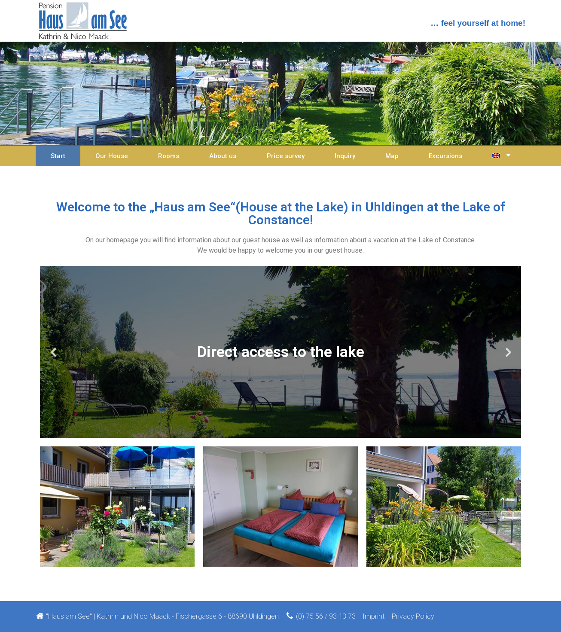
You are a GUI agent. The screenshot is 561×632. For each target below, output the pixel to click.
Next (508, 352)
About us (222, 156)
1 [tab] (263, 431)
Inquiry (345, 156)
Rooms (168, 156)
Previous (53, 352)
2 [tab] (272, 431)
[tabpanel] (280, 352)
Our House (111, 156)
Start (58, 156)
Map (392, 156)
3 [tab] (280, 431)
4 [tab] (289, 431)
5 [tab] (297, 431)
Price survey (286, 156)
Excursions (445, 156)
